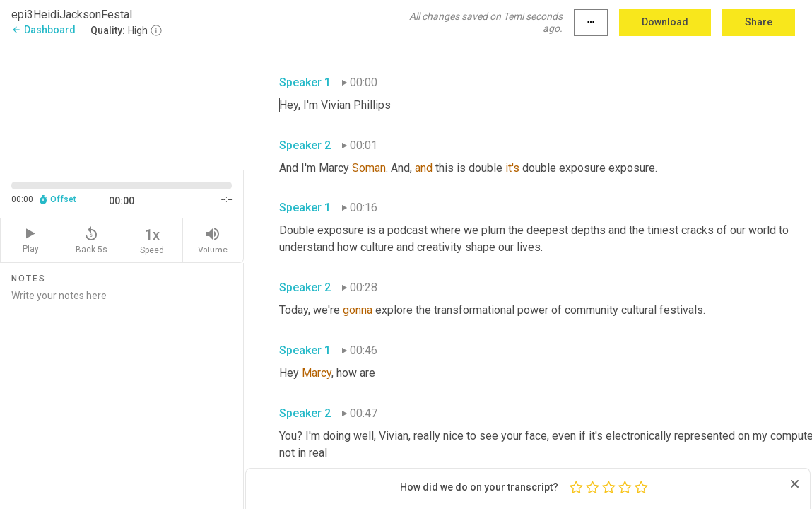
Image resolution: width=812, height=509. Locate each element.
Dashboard (43, 29)
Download (665, 22)
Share (758, 22)
